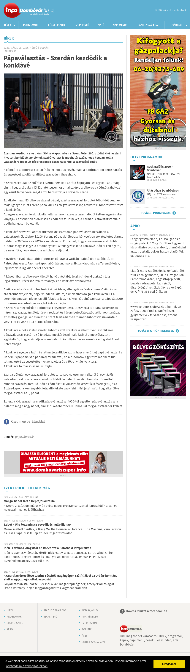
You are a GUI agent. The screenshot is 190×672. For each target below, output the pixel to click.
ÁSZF (84, 636)
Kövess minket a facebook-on (146, 611)
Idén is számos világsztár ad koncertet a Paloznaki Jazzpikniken (47, 548)
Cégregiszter (56, 25)
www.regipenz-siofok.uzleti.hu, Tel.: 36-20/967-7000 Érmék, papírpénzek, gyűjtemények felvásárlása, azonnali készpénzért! (156, 313)
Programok (31, 25)
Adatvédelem (90, 617)
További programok (156, 213)
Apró (101, 25)
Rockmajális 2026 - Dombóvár (160, 169)
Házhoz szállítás (148, 25)
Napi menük (120, 25)
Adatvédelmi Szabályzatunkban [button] (27, 666)
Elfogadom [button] (169, 663)
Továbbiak (176, 25)
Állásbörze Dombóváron (163, 190)
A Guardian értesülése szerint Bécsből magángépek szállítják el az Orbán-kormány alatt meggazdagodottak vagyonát (60, 578)
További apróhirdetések (156, 331)
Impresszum (89, 623)
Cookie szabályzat (93, 642)
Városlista (52, 10)
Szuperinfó (82, 25)
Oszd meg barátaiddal (28, 421)
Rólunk (86, 629)
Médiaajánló (90, 610)
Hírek (7, 25)
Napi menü (50, 617)
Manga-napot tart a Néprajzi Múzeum (29, 501)
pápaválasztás (24, 437)
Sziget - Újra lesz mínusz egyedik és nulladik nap (37, 524)
